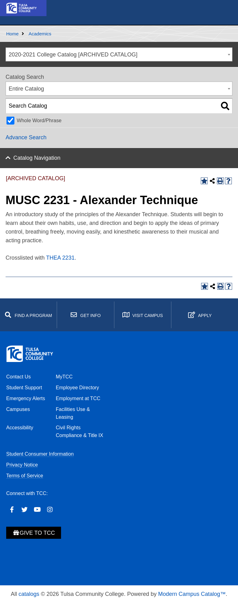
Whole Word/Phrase (39, 120)
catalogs (29, 594)
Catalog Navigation (36, 158)
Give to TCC (33, 533)
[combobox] (119, 54)
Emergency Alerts (25, 398)
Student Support (24, 387)
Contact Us (18, 376)
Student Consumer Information (40, 454)
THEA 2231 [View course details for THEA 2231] (60, 258)
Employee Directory (77, 387)
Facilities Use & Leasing (73, 413)
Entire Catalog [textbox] (26, 89)
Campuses (18, 409)
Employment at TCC (78, 398)
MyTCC (64, 376)
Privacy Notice (22, 464)
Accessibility (19, 427)
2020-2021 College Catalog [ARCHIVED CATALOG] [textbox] (73, 54)
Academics (40, 33)
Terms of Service (24, 475)
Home (12, 33)
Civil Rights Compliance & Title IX (79, 431)
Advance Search (26, 137)
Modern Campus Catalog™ (192, 594)
